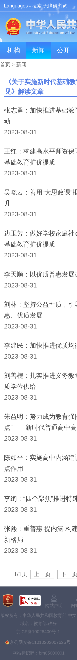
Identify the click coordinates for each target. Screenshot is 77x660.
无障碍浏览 (55, 5)
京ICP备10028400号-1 (38, 631)
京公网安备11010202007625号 (40, 642)
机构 (13, 50)
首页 (5, 64)
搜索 (37, 5)
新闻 (38, 50)
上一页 (42, 574)
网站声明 (54, 605)
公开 (63, 50)
